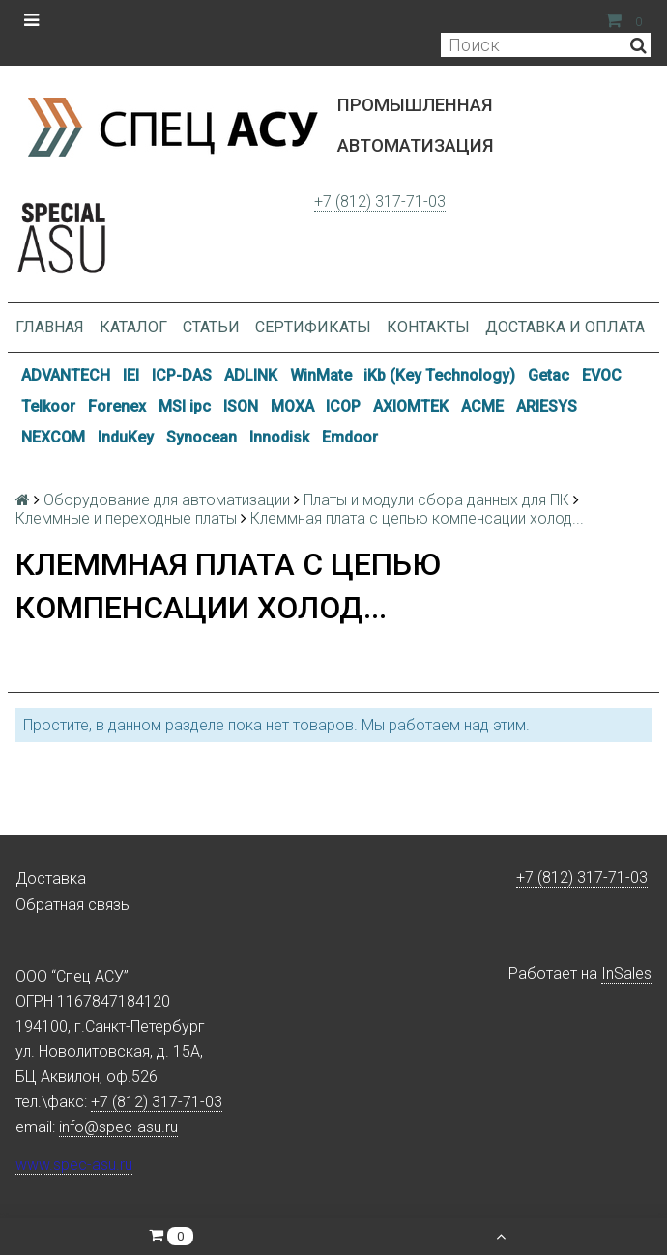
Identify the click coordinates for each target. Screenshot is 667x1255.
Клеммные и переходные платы (126, 518)
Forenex (117, 406)
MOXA (292, 406)
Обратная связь (72, 905)
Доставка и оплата (565, 327)
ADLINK (250, 375)
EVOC (602, 375)
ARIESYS (546, 406)
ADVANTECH (65, 375)
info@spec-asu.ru (118, 1127)
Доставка (50, 879)
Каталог (133, 327)
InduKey (126, 437)
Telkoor (48, 406)
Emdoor (350, 437)
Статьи (211, 327)
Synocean (201, 437)
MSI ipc (185, 406)
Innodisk (279, 437)
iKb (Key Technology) (439, 375)
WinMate (321, 375)
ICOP (343, 406)
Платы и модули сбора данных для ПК (436, 500)
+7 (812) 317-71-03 (380, 201)
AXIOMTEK (411, 406)
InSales (626, 973)
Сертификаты (313, 327)
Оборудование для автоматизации (167, 500)
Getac (548, 375)
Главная (49, 327)
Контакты (428, 327)
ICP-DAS (182, 375)
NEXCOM (53, 437)
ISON (240, 406)
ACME (482, 406)
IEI (131, 375)
